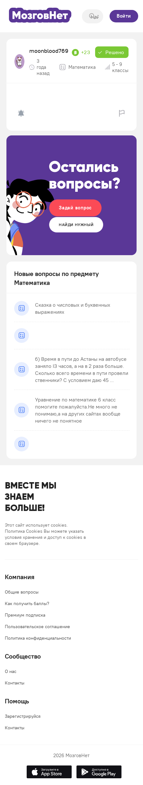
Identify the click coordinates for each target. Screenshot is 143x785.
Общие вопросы (22, 592)
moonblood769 (48, 50)
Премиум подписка (25, 615)
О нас (10, 671)
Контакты (14, 683)
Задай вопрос (75, 208)
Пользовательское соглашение (37, 626)
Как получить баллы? (27, 603)
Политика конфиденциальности (38, 638)
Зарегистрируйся (22, 716)
